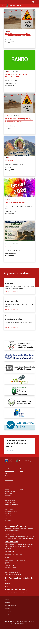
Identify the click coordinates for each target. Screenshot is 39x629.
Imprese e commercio (10, 507)
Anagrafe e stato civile (10, 491)
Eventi (21, 487)
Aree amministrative (9, 471)
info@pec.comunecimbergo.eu (13, 574)
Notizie (21, 469)
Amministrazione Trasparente (15, 526)
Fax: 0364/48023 (9, 565)
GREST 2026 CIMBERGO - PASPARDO (15, 202)
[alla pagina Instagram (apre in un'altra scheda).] (7, 586)
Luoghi (21, 489)
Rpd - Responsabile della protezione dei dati (19, 579)
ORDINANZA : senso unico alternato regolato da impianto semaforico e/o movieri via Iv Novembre (18, 35)
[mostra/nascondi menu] (2, 5)
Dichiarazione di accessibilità (10, 605)
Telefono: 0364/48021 (11, 563)
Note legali (7, 599)
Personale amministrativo (11, 478)
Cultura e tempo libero (10, 500)
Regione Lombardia (8, 2)
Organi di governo (9, 469)
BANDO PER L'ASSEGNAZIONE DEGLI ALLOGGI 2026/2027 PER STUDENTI (17, 75)
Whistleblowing (10, 551)
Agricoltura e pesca (9, 487)
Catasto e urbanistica (9, 498)
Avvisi (21, 471)
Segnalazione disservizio (9, 611)
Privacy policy (7, 602)
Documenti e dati (9, 480)
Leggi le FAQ (7, 608)
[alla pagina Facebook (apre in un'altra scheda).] (5, 586)
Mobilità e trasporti (9, 509)
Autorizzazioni (8, 495)
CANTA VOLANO (9, 161)
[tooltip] (19, 345)
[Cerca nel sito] (34, 5)
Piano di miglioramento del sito (11, 618)
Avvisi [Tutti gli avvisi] (8, 31)
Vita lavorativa (8, 520)
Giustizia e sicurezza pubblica (11, 504)
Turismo (6, 518)
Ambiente (7, 489)
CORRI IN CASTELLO (10, 246)
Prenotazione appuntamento (10, 615)
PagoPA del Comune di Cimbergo (16, 589)
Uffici (6, 473)
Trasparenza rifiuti (11, 541)
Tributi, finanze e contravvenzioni (8, 515)
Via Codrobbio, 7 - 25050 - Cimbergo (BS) (19, 561)
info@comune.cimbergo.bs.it (12, 572)
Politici (6, 475)
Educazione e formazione (10, 502)
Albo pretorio (9, 534)
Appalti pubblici (8, 493)
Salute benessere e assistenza (11, 511)
